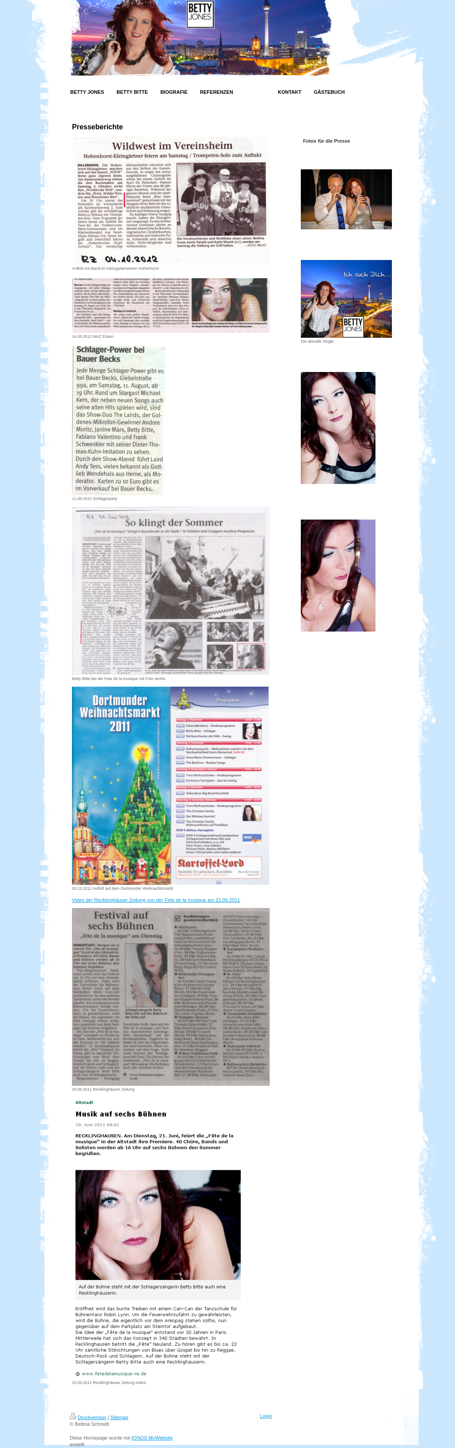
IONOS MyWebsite (152, 1437)
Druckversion (88, 1417)
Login (266, 1416)
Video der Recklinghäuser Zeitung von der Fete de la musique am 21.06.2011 (156, 900)
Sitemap (119, 1417)
